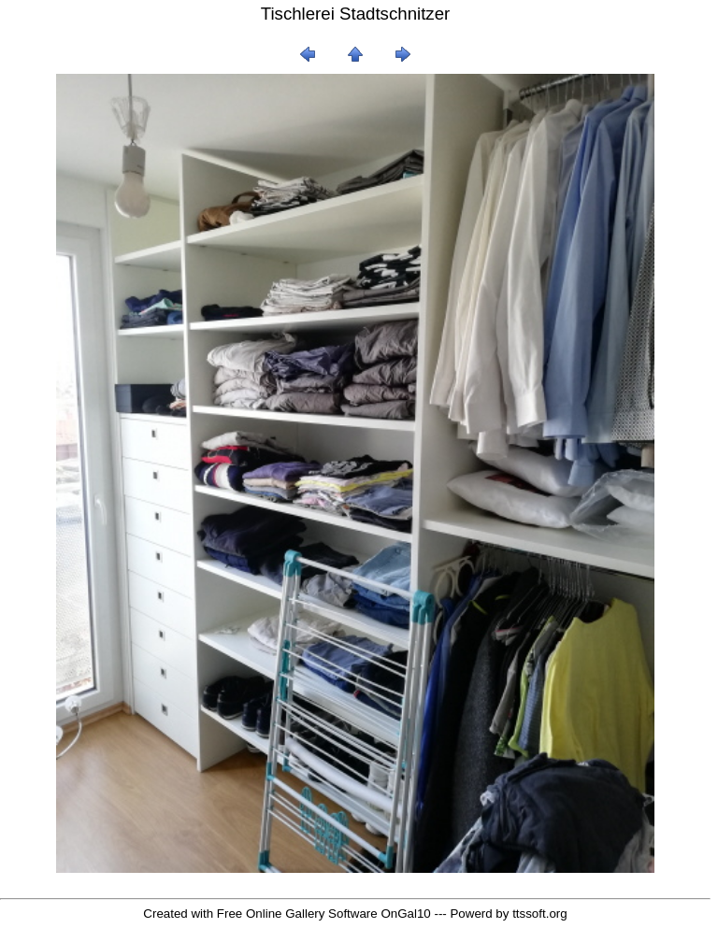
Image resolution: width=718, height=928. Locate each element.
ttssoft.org (539, 914)
